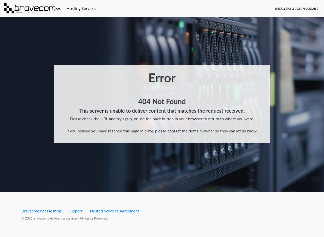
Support (75, 210)
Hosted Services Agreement (114, 210)
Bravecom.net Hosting (41, 210)
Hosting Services (82, 8)
